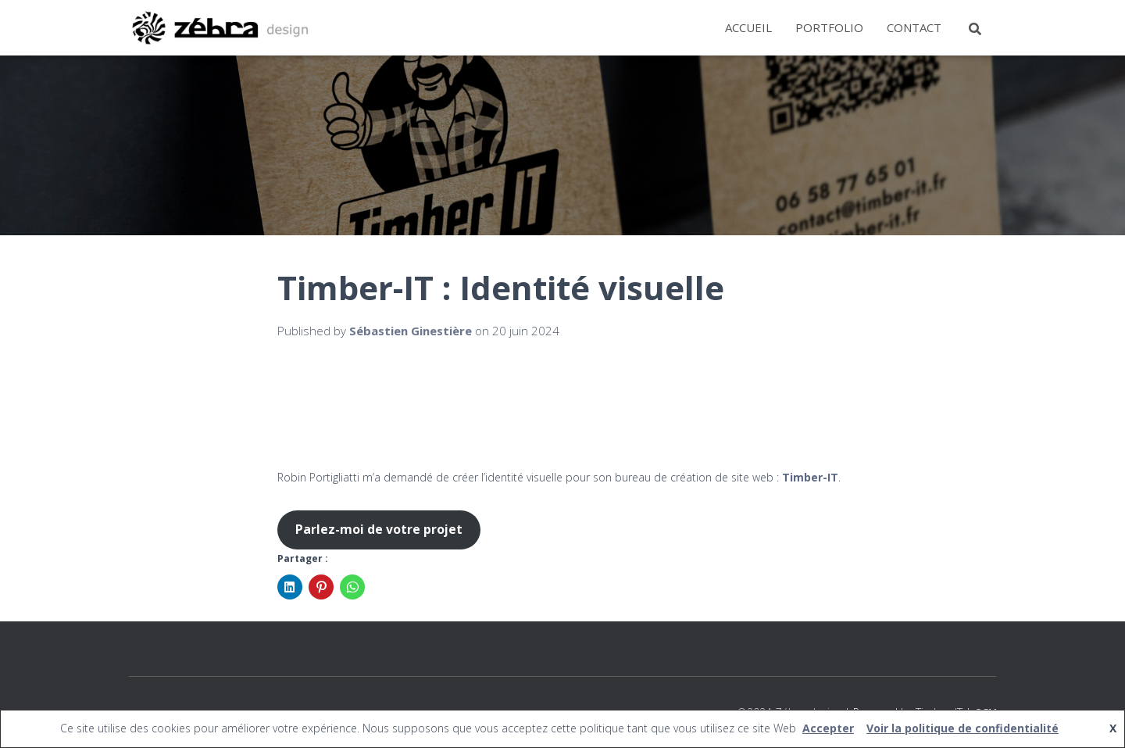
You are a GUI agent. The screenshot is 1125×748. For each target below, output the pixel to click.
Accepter (828, 728)
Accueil (748, 27)
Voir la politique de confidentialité (962, 728)
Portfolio (829, 27)
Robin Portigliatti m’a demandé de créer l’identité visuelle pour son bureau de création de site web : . (559, 477)
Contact (914, 27)
